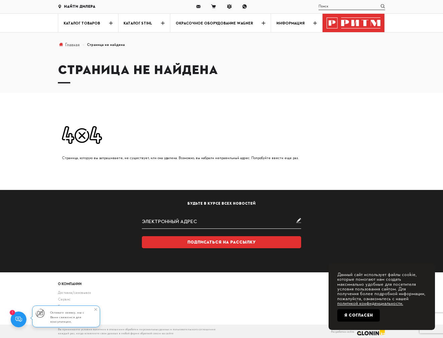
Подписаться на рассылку (221, 242)
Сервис (64, 298)
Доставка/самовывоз (74, 292)
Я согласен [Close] (358, 315)
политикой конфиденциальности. (370, 302)
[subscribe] (221, 221)
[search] (352, 6)
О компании (70, 283)
